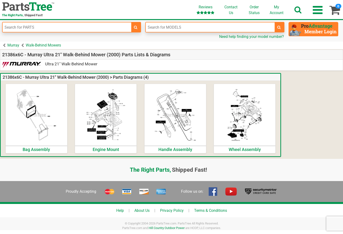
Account (276, 9)
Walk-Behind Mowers (43, 45)
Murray (13, 45)
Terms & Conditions (210, 210)
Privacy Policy (172, 210)
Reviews (205, 10)
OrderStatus (254, 10)
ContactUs (230, 10)
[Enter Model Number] (210, 27)
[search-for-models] (279, 27)
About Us (142, 210)
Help (120, 210)
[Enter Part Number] (67, 27)
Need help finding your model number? (251, 36)
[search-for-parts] (136, 27)
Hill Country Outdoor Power (167, 228)
